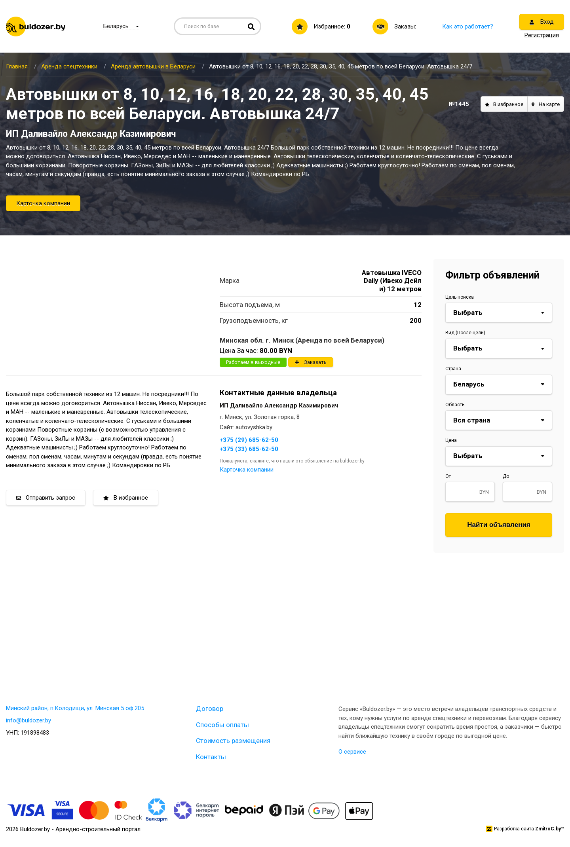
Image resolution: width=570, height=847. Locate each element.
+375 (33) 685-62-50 (249, 449)
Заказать (311, 362)
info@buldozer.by (28, 720)
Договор (209, 708)
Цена (451, 440)
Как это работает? (467, 26)
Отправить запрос (45, 497)
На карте (546, 104)
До (506, 476)
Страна (453, 368)
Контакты (211, 757)
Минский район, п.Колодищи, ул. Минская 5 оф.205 (75, 708)
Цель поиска (459, 297)
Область (454, 404)
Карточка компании (43, 203)
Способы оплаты (222, 725)
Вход (542, 21)
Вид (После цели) (465, 332)
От (448, 476)
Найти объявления (498, 525)
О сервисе (352, 751)
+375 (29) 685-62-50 (249, 439)
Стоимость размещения (233, 741)
